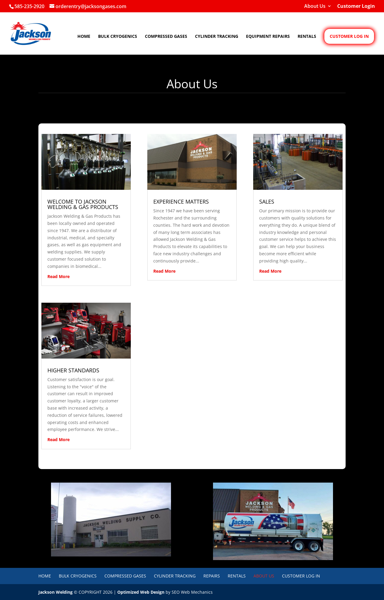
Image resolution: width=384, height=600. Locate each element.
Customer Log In (301, 576)
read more (58, 276)
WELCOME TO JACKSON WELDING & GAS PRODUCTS (82, 204)
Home (83, 36)
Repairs (211, 576)
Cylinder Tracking (216, 36)
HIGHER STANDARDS (73, 370)
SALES (266, 201)
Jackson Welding (55, 592)
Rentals (307, 36)
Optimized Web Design (140, 592)
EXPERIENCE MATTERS (181, 201)
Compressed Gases (166, 36)
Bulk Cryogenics (117, 36)
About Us (315, 6)
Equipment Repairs (268, 36)
